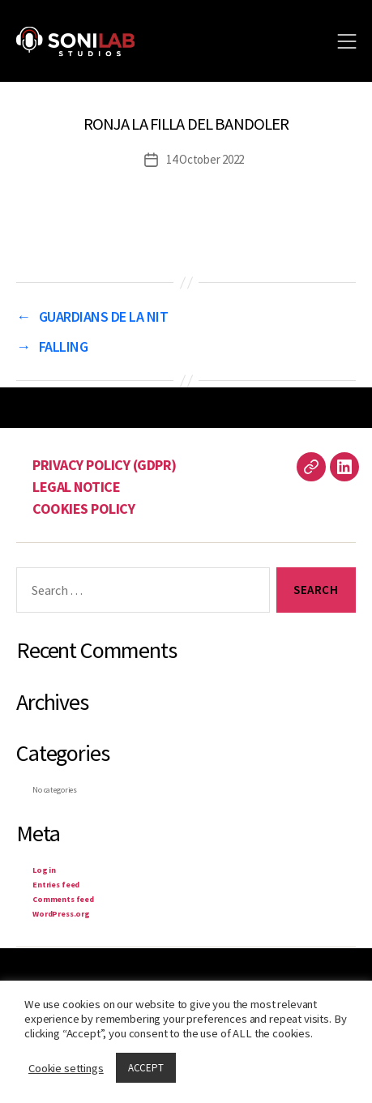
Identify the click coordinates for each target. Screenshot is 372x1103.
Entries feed (55, 884)
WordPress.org (61, 913)
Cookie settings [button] (66, 1068)
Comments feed (63, 899)
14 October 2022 (205, 159)
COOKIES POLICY (83, 508)
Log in (44, 870)
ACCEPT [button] (146, 1068)
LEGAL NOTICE (76, 486)
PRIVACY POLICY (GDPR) (104, 464)
